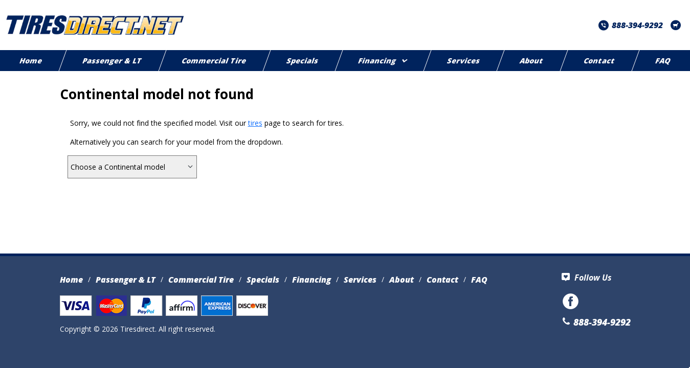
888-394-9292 (630, 25)
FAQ (479, 279)
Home (71, 279)
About (532, 60)
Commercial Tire (214, 60)
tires (255, 123)
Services (464, 60)
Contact (599, 60)
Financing (382, 60)
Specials (302, 60)
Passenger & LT (112, 60)
